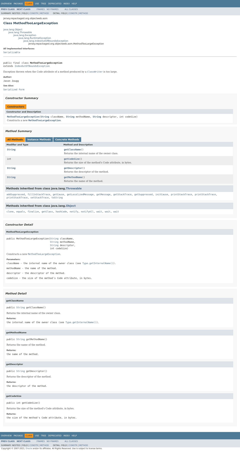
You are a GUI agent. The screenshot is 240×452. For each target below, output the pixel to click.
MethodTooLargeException (23, 116)
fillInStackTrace (39, 194)
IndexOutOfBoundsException (32, 66)
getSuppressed (143, 194)
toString (57, 197)
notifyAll (87, 211)
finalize (33, 211)
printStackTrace (181, 194)
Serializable (11, 52)
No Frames (52, 9)
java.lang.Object (12, 29)
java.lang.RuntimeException (34, 38)
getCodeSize (72, 159)
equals (20, 211)
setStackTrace (39, 197)
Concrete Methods (67, 139)
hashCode (61, 211)
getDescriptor (73, 168)
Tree (43, 4)
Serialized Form (13, 89)
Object (71, 205)
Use (37, 4)
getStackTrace (122, 194)
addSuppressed (15, 194)
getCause (58, 194)
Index (67, 4)
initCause (162, 194)
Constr (34, 13)
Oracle (29, 448)
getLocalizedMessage (80, 194)
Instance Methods (39, 139)
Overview (6, 4)
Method (44, 13)
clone (10, 211)
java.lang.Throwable (20, 32)
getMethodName (73, 177)
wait (99, 211)
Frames (41, 9)
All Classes (71, 9)
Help (74, 4)
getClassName (72, 149)
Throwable (74, 188)
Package (18, 4)
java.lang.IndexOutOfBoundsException (45, 41)
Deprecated (55, 4)
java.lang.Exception (24, 35)
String (45, 116)
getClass (47, 211)
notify (74, 211)
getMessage (103, 194)
